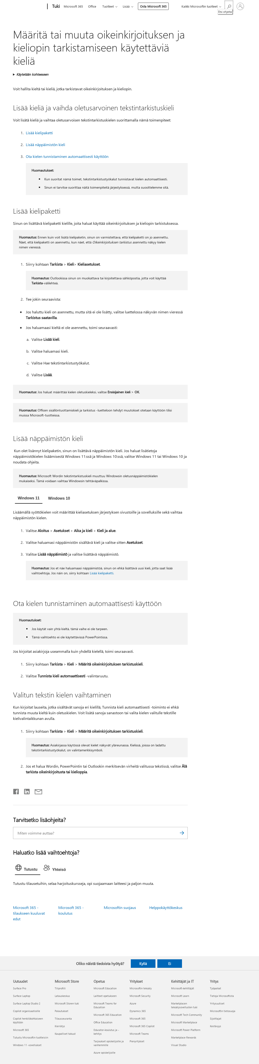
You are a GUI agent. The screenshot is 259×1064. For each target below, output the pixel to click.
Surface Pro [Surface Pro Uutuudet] (19, 988)
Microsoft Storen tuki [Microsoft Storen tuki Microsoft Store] (67, 1003)
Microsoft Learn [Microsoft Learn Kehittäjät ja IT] (180, 996)
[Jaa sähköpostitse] (36, 790)
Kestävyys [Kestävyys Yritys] (215, 1026)
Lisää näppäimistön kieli (45, 144)
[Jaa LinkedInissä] (25, 790)
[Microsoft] (29, 6)
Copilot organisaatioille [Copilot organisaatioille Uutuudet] (26, 1011)
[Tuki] (55, 6)
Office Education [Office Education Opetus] (103, 1022)
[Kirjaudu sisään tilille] (240, 6)
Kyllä (143, 963)
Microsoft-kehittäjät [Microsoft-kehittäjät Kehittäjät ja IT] (182, 988)
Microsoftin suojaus (120, 907)
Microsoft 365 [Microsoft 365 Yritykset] (137, 1018)
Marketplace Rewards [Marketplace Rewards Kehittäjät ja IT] (183, 1037)
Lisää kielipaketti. (102, 573)
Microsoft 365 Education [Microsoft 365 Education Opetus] (108, 1014)
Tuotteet (108, 6)
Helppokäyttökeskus (165, 907)
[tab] (28, 499)
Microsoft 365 (73, 6)
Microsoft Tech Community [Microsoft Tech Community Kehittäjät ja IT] (186, 1014)
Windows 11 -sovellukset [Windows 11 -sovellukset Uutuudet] (27, 1045)
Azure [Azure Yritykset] (133, 1003)
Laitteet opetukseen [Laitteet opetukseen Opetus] (105, 996)
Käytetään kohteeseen (32, 74)
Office (92, 6)
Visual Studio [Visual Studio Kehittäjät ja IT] (178, 1045)
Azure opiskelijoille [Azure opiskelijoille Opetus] (104, 1052)
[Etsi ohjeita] (229, 6)
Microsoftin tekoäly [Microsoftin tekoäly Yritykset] (141, 988)
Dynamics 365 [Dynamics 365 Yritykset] (138, 1011)
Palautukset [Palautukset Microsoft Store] (61, 1011)
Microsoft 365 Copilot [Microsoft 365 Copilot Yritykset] (142, 1026)
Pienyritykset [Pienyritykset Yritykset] (137, 1041)
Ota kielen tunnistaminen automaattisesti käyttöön (67, 156)
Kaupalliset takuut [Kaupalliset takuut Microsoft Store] (65, 1033)
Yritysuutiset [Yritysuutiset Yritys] (217, 1003)
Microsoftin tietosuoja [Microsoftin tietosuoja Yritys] (222, 1011)
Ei (169, 963)
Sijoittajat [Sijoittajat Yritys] (215, 1018)
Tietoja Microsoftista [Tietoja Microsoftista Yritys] (222, 996)
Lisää (126, 6)
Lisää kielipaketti (39, 132)
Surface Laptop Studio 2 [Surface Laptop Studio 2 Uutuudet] (26, 1003)
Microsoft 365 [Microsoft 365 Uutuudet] (21, 1030)
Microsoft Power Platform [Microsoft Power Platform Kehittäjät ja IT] (185, 1030)
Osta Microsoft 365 (153, 6)
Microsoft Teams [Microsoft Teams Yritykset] (139, 1033)
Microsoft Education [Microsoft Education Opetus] (105, 988)
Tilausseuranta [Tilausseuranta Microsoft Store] (63, 1018)
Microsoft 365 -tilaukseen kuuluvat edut (29, 913)
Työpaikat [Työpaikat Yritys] (215, 988)
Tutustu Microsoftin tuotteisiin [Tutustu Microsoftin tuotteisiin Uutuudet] (30, 1037)
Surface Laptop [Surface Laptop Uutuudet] (21, 996)
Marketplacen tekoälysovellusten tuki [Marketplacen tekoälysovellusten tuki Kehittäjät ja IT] (184, 1005)
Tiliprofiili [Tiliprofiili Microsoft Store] (60, 988)
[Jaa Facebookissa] (16, 790)
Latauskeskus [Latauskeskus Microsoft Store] (62, 996)
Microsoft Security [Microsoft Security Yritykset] (140, 996)
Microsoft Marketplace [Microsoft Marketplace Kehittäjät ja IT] (184, 1022)
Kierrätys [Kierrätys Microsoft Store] (60, 1026)
